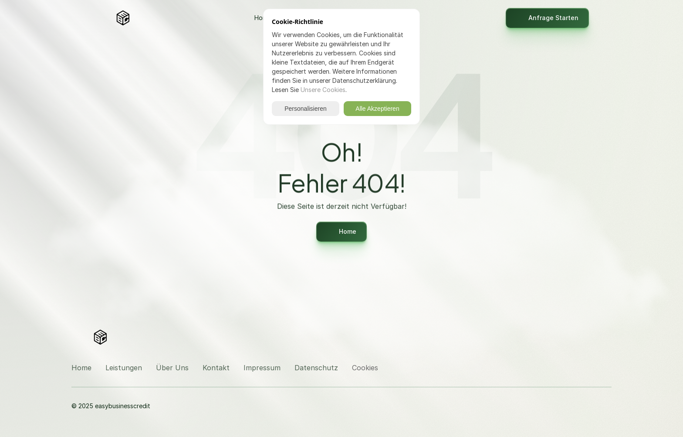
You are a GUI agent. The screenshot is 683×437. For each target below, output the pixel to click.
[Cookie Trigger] (365, 367)
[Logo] (123, 18)
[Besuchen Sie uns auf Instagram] (584, 336)
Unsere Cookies (323, 89)
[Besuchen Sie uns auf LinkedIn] (605, 336)
